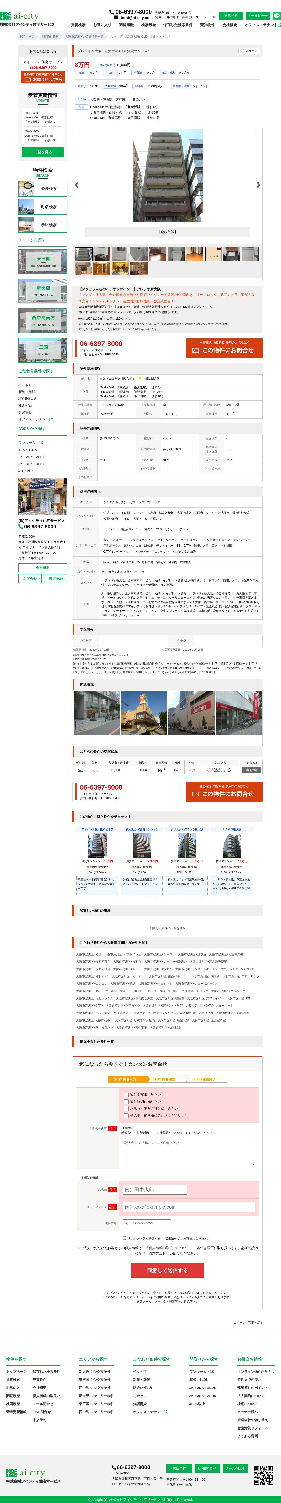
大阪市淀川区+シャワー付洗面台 (165, 961)
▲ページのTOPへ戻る (248, 1322)
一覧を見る (43, 152)
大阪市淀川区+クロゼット (155, 983)
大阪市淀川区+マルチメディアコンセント (103, 1013)
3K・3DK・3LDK (31, 464)
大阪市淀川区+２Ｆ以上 (165, 1027)
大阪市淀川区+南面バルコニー (169, 976)
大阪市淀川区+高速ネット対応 (163, 1005)
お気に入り (102, 25)
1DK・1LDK (27, 450)
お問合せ (30, 579)
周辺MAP (138, 100)
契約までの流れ (249, 1380)
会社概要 (229, 25)
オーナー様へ (247, 1412)
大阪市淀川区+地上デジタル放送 (155, 1013)
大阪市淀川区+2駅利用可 (232, 1013)
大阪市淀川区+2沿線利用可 (94, 1020)
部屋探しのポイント (252, 1388)
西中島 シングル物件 (95, 1388)
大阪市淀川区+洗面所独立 (93, 961)
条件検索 (38, 188)
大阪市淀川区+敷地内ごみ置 (134, 998)
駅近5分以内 (27, 399)
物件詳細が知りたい (142, 1101)
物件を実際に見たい (142, 1095)
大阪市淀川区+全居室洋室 (209, 1020)
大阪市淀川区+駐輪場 (170, 998)
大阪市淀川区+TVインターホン (96, 991)
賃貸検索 (78, 25)
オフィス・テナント (263, 25)
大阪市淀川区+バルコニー (129, 976)
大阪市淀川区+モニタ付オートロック (184, 991)
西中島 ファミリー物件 (96, 1412)
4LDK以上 (26, 471)
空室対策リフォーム (252, 1428)
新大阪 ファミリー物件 (96, 1396)
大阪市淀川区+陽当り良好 (196, 1013)
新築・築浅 (26, 392)
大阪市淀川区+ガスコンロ (238, 969)
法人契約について (251, 1396)
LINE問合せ (42, 1412)
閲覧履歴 (126, 25)
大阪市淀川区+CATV (89, 1005)
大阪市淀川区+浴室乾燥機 (226, 954)
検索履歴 (148, 25)
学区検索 (38, 224)
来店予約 (231, 16)
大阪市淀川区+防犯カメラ (123, 1005)
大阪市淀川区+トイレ (127, 969)
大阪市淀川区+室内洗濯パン (94, 1027)
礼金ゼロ (25, 405)
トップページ (16, 1372)
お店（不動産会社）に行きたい (151, 1108)
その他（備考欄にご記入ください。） (156, 1115)
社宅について (247, 1404)
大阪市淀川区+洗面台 (127, 961)
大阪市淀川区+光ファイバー (205, 998)
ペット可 (25, 385)
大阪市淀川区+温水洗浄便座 (208, 961)
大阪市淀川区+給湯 (88, 954)
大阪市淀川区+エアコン (91, 983)
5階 (80, 770)
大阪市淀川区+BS (238, 998)
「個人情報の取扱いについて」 (169, 1248)
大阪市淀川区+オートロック (138, 991)
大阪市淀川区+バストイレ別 (122, 954)
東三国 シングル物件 (95, 1380)
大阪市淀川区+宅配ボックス (94, 998)
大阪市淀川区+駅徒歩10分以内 (135, 1020)
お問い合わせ (142, 329)
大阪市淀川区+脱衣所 (192, 954)
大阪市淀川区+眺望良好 (173, 1020)
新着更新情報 (16, 1412)
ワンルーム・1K (30, 443)
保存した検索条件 (178, 25)
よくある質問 (247, 1436)
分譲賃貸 (25, 412)
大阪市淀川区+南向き (206, 976)
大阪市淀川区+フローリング (241, 976)
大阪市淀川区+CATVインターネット (209, 1005)
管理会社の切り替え (252, 1420)
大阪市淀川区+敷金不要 (131, 1027)
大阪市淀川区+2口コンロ (92, 976)
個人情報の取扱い (46, 1396)
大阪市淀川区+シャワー (159, 954)
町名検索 (38, 206)
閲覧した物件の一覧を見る (167, 928)
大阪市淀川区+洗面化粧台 (93, 969)
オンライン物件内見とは (256, 1372)
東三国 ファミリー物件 (96, 1404)
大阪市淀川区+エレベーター (229, 991)
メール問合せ (258, 16)
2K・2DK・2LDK (31, 457)
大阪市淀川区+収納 (122, 983)
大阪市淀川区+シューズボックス (196, 983)
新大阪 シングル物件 (95, 1372)
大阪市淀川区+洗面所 (158, 969)
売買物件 (207, 25)
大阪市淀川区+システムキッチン (196, 969)
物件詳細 (251, 770)
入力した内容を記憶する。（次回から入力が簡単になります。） (168, 1238)
